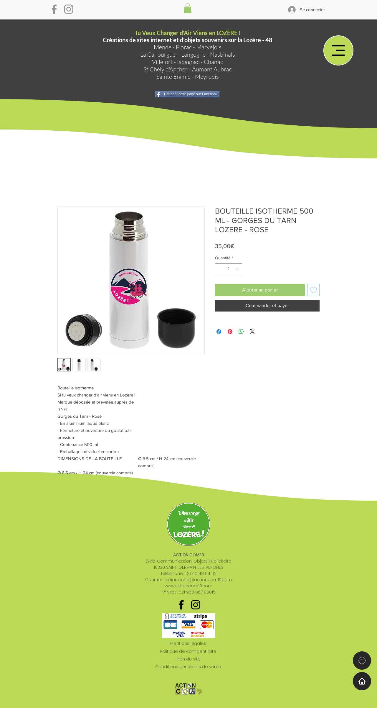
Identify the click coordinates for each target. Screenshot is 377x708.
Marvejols (208, 47)
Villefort (162, 61)
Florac (184, 47)
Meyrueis (207, 76)
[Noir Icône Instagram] (195, 605)
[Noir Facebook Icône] (181, 605)
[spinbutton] (228, 269)
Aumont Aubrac (212, 69)
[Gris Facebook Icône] (54, 9)
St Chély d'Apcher (165, 69)
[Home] (362, 681)
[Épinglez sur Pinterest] (230, 331)
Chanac (213, 61)
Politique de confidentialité (188, 651)
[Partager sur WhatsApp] (241, 331)
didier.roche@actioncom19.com (198, 580)
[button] (187, 8)
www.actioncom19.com (188, 586)
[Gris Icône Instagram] (68, 9)
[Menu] (338, 50)
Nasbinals (222, 54)
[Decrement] (219, 269)
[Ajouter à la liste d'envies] (313, 290)
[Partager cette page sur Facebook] (187, 94)
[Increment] (237, 269)
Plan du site (188, 659)
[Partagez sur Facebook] (218, 331)
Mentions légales (188, 643)
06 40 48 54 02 (201, 573)
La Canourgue (158, 54)
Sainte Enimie (173, 76)
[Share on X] (252, 331)
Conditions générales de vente (188, 667)
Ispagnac (188, 61)
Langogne (193, 54)
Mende (162, 47)
